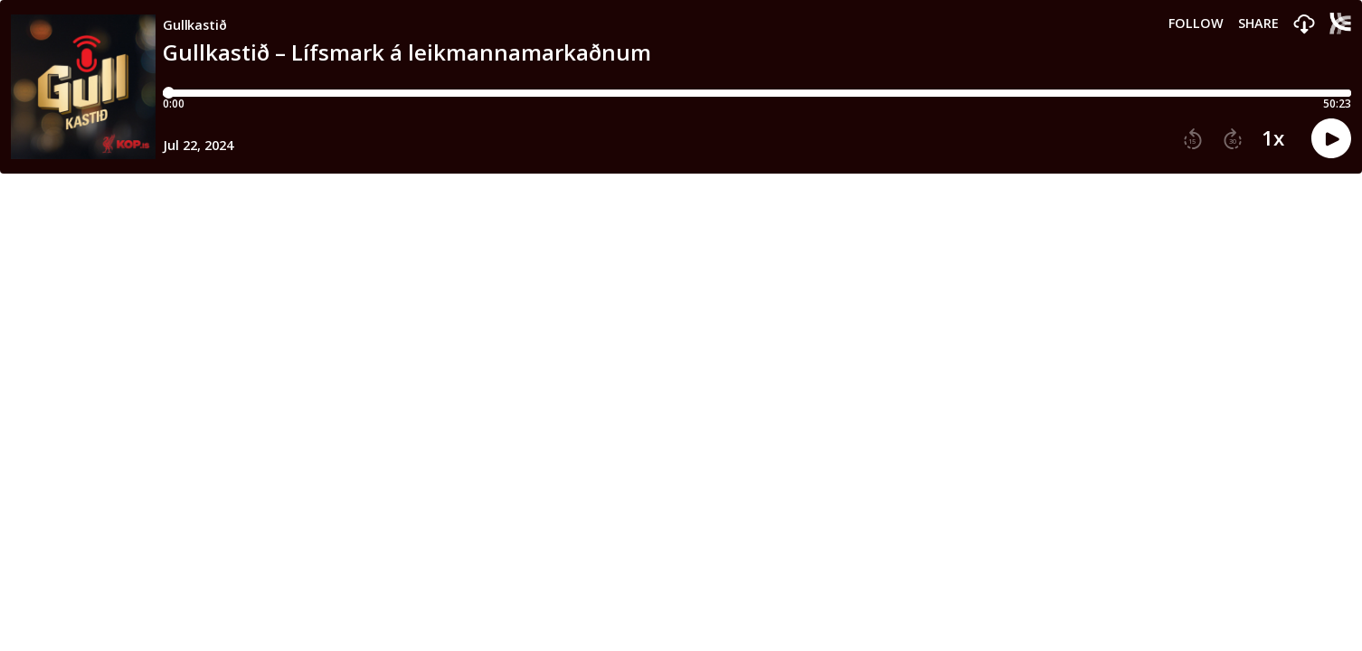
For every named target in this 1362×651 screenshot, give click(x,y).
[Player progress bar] (757, 93)
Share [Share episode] (1258, 23)
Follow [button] (1196, 23)
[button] (1304, 24)
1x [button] (1273, 138)
